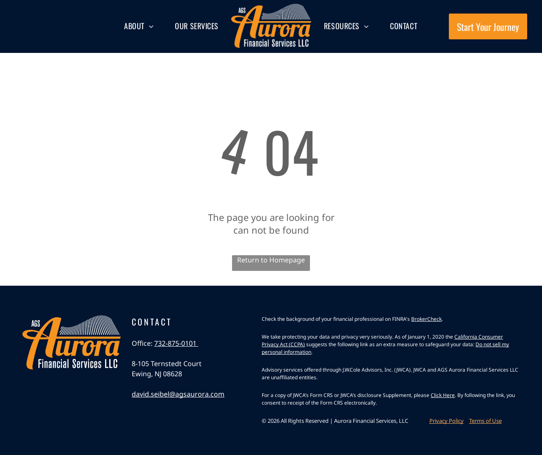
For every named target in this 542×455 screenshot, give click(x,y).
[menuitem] (138, 26)
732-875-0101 (176, 343)
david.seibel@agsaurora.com (178, 394)
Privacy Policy (446, 421)
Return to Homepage (271, 260)
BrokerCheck (426, 319)
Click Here (443, 395)
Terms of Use (485, 421)
